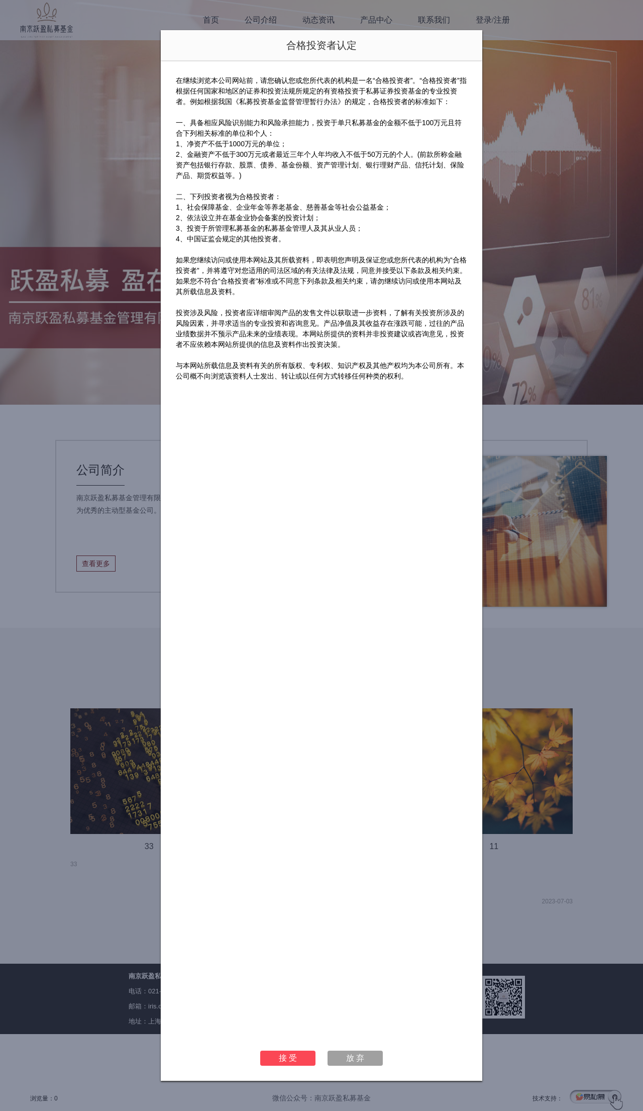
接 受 (288, 1058)
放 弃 (355, 1058)
